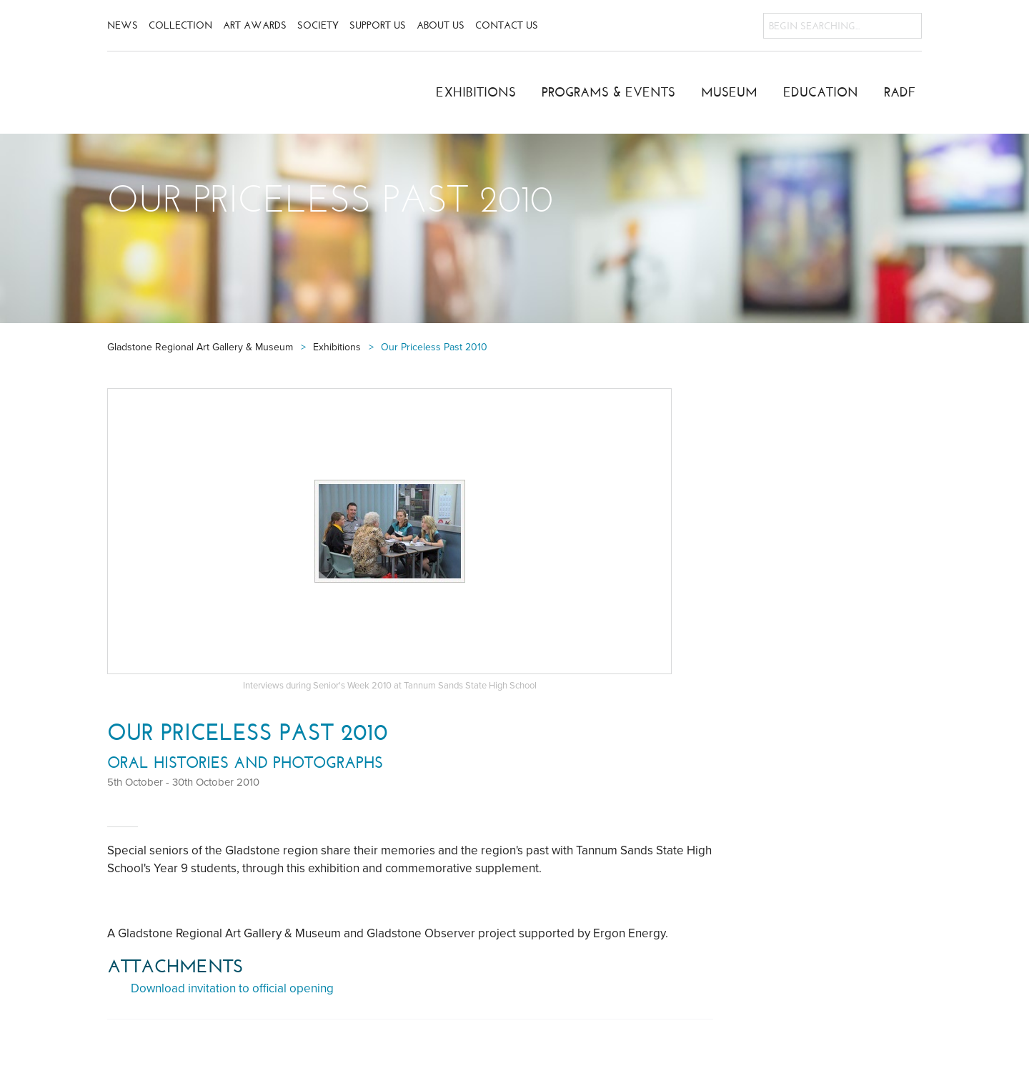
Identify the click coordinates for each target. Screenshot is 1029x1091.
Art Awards (255, 25)
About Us (440, 25)
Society (318, 25)
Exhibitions (476, 92)
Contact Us (506, 25)
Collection (180, 25)
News (122, 25)
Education (820, 92)
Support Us (377, 25)
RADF (900, 92)
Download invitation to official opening (232, 988)
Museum (729, 92)
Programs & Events (608, 92)
